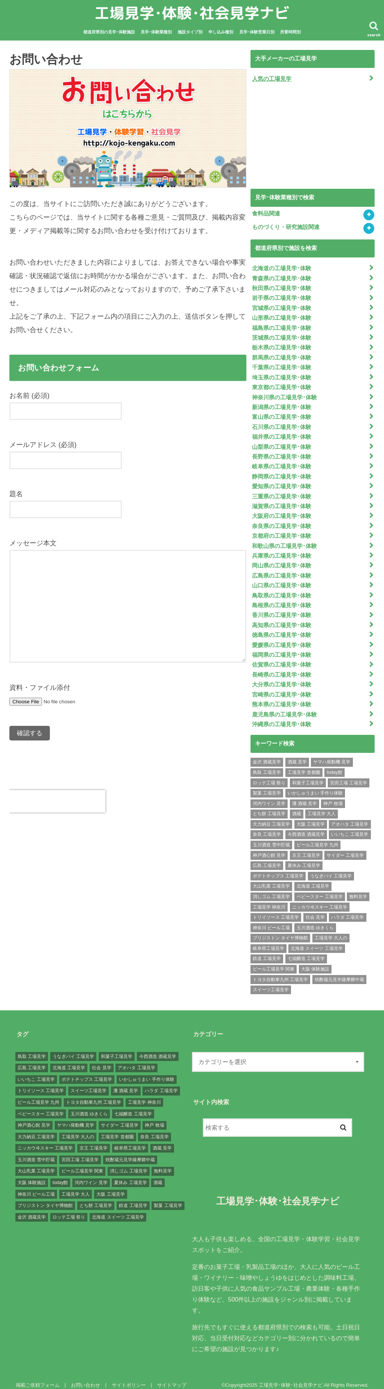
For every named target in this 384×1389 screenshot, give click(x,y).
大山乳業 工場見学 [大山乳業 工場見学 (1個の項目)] (271, 877)
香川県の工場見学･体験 (281, 609)
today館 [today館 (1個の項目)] (334, 764)
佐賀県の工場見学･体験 (281, 657)
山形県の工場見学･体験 (281, 316)
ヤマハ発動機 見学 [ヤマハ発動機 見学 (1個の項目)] (331, 753)
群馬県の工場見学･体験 (281, 355)
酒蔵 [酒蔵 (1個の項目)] (296, 805)
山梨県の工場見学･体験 (281, 443)
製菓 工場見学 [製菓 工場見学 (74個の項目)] (267, 784)
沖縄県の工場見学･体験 (281, 716)
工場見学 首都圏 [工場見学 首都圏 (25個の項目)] (304, 764)
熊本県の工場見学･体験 (281, 696)
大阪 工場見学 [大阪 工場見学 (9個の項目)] (311, 815)
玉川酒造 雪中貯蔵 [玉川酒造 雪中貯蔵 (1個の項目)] (271, 836)
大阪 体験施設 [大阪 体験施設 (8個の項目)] (315, 960)
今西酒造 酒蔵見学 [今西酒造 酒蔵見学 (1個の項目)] (306, 826)
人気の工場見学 (271, 78)
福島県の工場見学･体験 (281, 326)
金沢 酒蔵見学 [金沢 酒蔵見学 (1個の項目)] (267, 753)
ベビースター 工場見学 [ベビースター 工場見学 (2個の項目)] (320, 888)
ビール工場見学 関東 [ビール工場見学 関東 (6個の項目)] (273, 960)
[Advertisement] (306, 136)
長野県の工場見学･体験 (281, 453)
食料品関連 (266, 214)
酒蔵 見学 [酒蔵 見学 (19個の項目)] (297, 753)
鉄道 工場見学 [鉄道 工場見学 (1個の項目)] (267, 950)
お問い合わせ (84, 1376)
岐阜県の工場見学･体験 (281, 463)
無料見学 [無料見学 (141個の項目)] (358, 888)
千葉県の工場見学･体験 (281, 365)
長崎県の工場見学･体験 (281, 667)
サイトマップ (170, 1376)
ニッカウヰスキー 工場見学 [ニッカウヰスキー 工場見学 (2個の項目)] (319, 898)
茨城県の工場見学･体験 (281, 336)
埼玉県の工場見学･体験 (281, 375)
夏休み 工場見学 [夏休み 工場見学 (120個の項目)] (304, 857)
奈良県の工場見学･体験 (281, 521)
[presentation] (57, 801)
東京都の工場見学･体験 (281, 385)
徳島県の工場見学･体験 (281, 628)
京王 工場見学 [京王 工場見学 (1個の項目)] (306, 846)
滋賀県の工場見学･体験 (281, 501)
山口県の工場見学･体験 (281, 579)
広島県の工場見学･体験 (281, 570)
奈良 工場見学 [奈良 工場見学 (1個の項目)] (267, 826)
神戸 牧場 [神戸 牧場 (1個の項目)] (332, 795)
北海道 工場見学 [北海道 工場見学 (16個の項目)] (313, 877)
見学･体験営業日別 (256, 32)
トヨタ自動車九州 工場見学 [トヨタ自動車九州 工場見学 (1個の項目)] (280, 971)
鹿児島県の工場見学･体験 (284, 706)
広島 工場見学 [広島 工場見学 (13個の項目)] (267, 857)
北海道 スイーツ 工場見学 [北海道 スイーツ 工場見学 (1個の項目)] (317, 939)
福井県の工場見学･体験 (281, 433)
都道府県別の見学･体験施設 (109, 32)
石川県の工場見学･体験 (281, 424)
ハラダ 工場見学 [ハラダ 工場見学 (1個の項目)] (347, 909)
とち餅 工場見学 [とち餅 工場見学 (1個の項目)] (269, 805)
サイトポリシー (128, 1376)
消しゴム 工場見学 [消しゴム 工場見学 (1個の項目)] (271, 888)
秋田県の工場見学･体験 (281, 287)
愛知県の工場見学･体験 (281, 482)
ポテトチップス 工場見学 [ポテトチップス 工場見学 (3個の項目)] (278, 867)
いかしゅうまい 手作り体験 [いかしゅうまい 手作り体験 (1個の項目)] (315, 784)
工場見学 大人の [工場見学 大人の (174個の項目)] (331, 929)
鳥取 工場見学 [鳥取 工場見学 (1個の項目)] (267, 764)
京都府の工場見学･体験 (281, 531)
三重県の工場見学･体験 (281, 492)
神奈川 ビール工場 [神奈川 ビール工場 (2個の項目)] (271, 919)
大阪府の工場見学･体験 (281, 511)
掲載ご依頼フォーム (37, 1376)
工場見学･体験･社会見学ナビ (192, 13)
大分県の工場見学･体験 (281, 677)
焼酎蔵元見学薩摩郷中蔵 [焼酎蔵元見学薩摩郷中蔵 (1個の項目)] (339, 971)
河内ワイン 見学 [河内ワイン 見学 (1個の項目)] (269, 795)
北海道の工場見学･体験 (281, 268)
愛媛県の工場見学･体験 (281, 638)
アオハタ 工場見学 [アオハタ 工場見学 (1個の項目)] (349, 815)
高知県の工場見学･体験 (281, 618)
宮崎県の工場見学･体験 (281, 686)
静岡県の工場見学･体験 (281, 472)
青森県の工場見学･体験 (281, 278)
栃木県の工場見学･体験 (281, 346)
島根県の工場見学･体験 (281, 599)
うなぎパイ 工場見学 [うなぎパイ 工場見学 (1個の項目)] (331, 867)
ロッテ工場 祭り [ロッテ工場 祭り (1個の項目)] (269, 774)
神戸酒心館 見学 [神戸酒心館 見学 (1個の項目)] (269, 846)
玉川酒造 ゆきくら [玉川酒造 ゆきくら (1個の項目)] (315, 919)
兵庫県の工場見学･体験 (281, 550)
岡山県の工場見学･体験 (281, 560)
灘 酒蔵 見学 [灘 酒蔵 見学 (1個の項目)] (304, 795)
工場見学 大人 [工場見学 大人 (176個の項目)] (322, 805)
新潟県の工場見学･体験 (281, 404)
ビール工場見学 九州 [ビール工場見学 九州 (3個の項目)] (317, 836)
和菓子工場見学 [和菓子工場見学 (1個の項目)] (308, 774)
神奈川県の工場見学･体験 (284, 394)
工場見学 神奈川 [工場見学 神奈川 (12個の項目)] (269, 898)
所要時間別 (290, 32)
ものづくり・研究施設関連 (286, 227)
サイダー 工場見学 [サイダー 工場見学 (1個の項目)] (345, 846)
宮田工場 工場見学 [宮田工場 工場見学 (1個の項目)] (348, 774)
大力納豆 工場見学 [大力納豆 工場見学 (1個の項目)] (271, 815)
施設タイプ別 (190, 32)
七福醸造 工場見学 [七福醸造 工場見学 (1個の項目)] (306, 950)
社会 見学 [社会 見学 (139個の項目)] (315, 909)
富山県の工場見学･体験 (281, 414)
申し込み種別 (220, 32)
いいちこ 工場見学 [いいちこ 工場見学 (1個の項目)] (349, 826)
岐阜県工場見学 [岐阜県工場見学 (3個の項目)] (268, 939)
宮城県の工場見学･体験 (281, 307)
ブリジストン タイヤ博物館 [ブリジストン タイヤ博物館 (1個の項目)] (280, 929)
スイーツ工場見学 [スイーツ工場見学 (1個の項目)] (271, 981)
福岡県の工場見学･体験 (281, 647)
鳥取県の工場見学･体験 (281, 589)
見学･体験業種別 (156, 32)
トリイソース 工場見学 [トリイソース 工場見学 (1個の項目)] (276, 909)
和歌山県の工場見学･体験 (284, 540)
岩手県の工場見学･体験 (281, 297)
